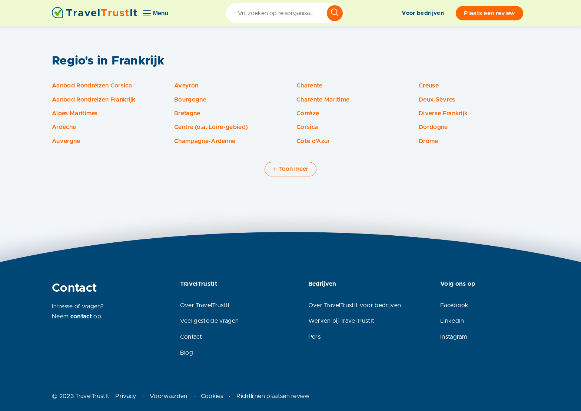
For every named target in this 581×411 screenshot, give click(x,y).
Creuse (429, 86)
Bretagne (187, 113)
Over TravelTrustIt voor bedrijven (354, 305)
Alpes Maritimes (75, 113)
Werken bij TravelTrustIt (341, 321)
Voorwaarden (168, 396)
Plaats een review (489, 13)
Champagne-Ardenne (204, 141)
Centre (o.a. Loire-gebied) (211, 127)
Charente (309, 86)
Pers (314, 337)
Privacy (125, 396)
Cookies (212, 396)
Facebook (454, 305)
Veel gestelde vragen (209, 321)
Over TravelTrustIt (205, 305)
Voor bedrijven (423, 13)
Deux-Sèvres (437, 100)
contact (81, 316)
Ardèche (64, 127)
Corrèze (307, 113)
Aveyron (186, 86)
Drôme (428, 141)
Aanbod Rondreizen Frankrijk (94, 100)
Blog (186, 353)
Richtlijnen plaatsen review (272, 396)
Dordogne (433, 127)
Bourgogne (190, 100)
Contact (191, 337)
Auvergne (66, 141)
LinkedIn (452, 321)
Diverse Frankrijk (443, 113)
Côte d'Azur (313, 141)
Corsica (307, 127)
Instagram (453, 337)
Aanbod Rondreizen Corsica (92, 86)
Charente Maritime (322, 100)
